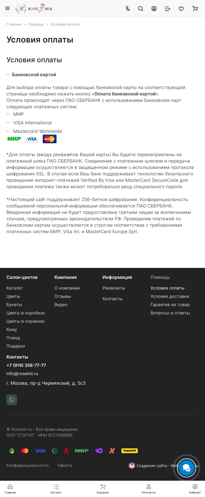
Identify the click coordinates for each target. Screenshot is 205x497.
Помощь (160, 277)
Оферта (64, 465)
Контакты (112, 298)
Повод (13, 337)
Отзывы (62, 296)
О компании (67, 288)
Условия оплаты (167, 288)
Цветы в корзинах (25, 321)
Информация (117, 277)
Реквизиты (113, 288)
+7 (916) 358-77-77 (26, 365)
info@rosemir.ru (22, 373)
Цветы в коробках (25, 312)
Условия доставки (170, 296)
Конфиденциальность (27, 465)
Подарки (15, 346)
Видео (61, 304)
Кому (11, 329)
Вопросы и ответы (170, 312)
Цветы (13, 296)
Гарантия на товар (170, 304)
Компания (65, 277)
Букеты (14, 304)
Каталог (14, 288)
